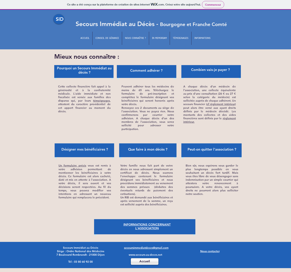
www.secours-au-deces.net (145, 254)
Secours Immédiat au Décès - (151, 24)
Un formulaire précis (72, 165)
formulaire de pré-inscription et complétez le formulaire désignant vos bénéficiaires (147, 97)
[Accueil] (144, 261)
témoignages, (102, 100)
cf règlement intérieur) (221, 104)
